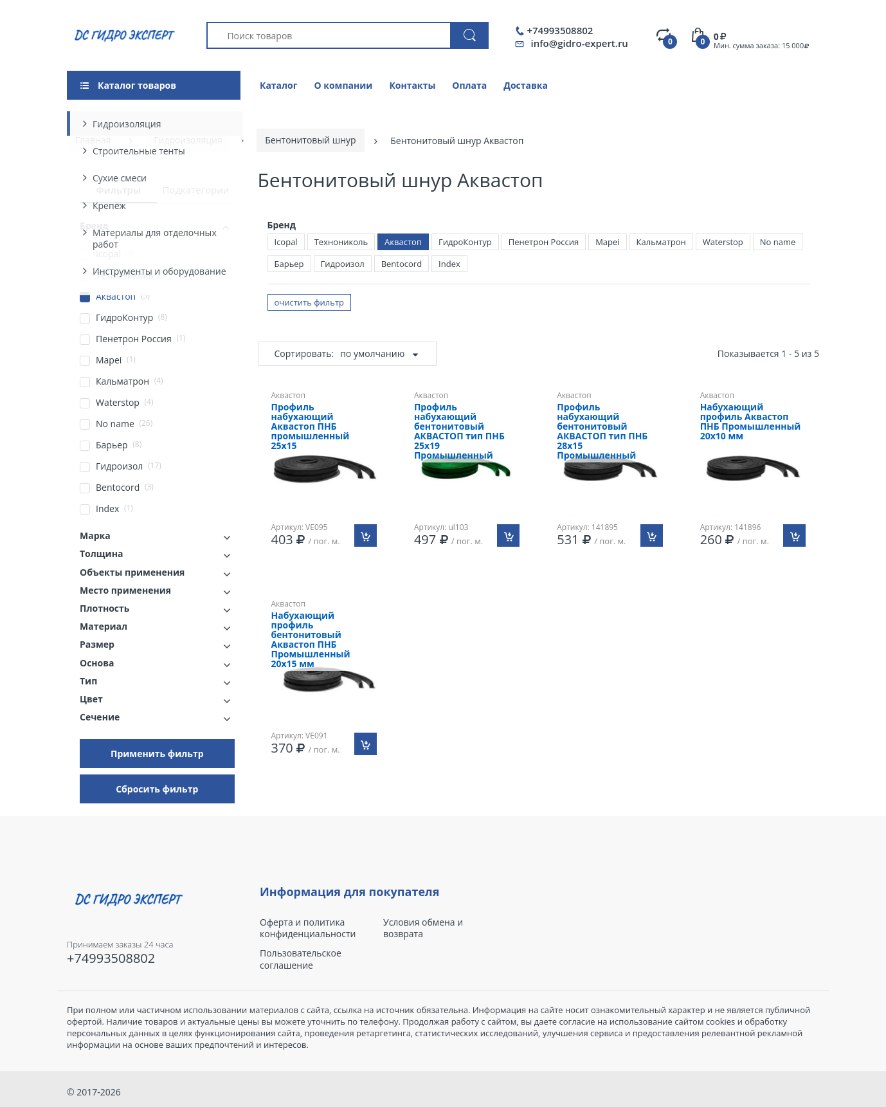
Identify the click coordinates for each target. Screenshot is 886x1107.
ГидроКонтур (465, 242)
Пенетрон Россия (544, 242)
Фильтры (118, 189)
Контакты (412, 85)
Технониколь (341, 242)
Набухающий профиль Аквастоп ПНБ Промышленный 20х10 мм (750, 422)
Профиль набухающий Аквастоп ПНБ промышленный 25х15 (310, 427)
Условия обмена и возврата (423, 928)
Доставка (525, 85)
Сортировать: (304, 353)
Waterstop (723, 242)
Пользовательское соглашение (300, 959)
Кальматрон (661, 242)
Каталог (278, 85)
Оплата (469, 85)
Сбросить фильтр (157, 789)
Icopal (286, 242)
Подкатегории (195, 189)
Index (449, 264)
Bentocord (401, 264)
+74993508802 (560, 30)
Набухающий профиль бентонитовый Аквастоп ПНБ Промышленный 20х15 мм (310, 640)
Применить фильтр (157, 753)
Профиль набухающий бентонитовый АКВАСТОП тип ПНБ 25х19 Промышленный (459, 431)
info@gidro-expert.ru (579, 43)
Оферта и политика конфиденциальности (308, 928)
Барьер (289, 264)
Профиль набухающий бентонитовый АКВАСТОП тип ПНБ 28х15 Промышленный (602, 431)
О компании (343, 85)
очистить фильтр (310, 302)
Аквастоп (403, 242)
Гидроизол (343, 264)
